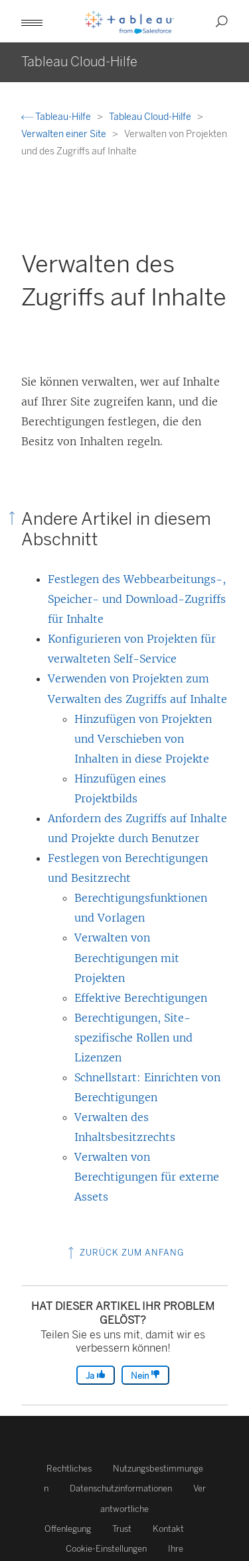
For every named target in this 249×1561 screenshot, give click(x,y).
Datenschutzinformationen (121, 1488)
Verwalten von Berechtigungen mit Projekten (126, 957)
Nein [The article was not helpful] (145, 1375)
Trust (121, 1529)
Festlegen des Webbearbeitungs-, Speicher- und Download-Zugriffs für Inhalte (137, 598)
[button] (31, 21)
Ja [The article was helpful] (96, 1375)
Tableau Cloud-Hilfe (151, 117)
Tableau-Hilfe (57, 117)
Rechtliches (69, 1469)
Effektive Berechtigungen (140, 997)
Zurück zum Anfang (124, 1253)
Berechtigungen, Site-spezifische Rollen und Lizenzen (133, 1037)
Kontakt (168, 1529)
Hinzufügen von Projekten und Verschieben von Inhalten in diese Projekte (143, 738)
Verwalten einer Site (64, 134)
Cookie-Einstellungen (106, 1549)
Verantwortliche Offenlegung (125, 1508)
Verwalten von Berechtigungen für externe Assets (146, 1176)
